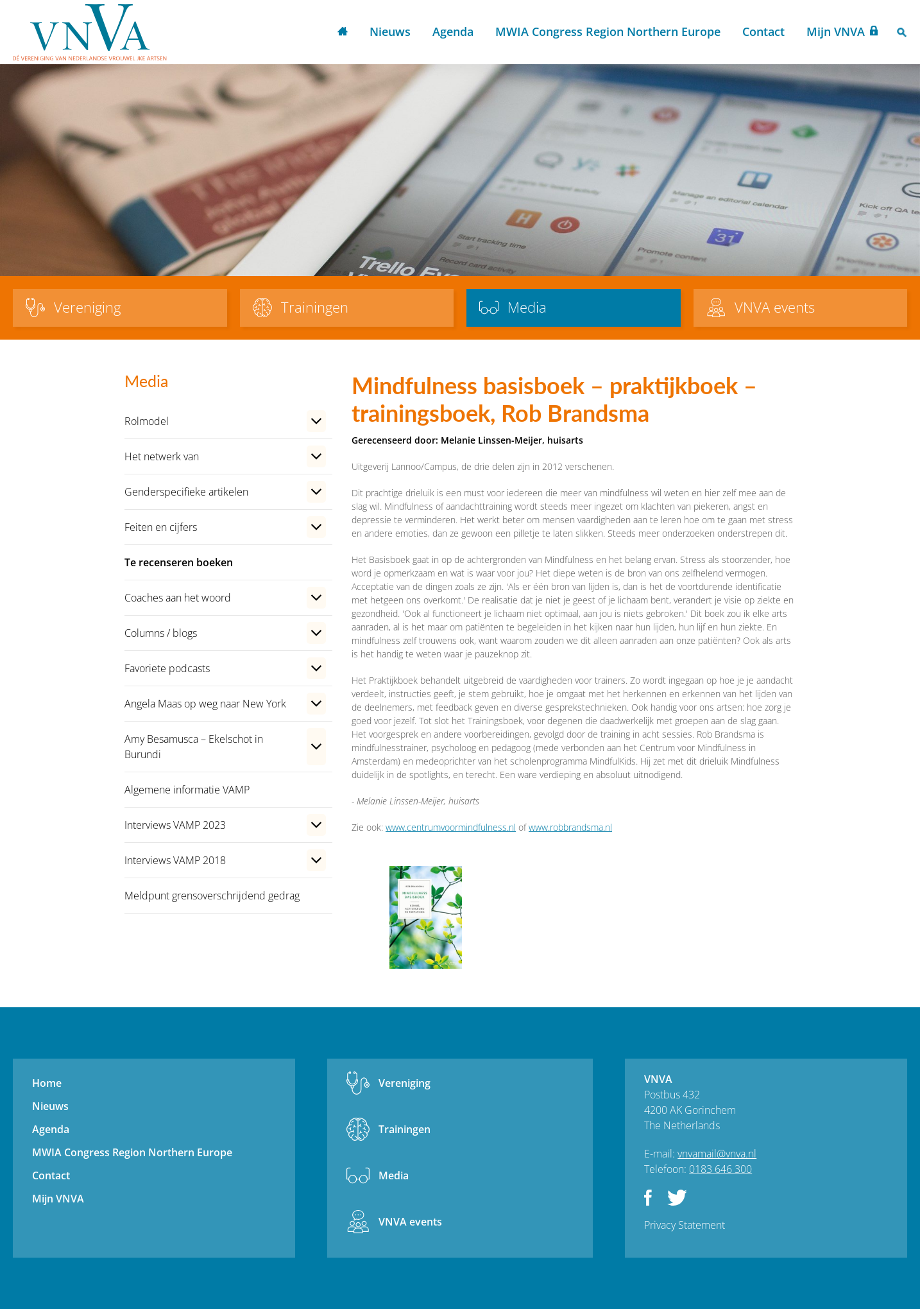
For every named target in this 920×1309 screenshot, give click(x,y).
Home (342, 32)
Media (394, 1175)
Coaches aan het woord (177, 598)
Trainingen (404, 1129)
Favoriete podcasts (167, 668)
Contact (763, 31)
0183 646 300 (720, 1169)
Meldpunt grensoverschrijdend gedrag (212, 896)
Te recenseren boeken (178, 562)
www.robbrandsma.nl (570, 827)
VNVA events (410, 1222)
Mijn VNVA (835, 31)
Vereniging (404, 1083)
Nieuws (390, 31)
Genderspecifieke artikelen (186, 492)
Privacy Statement (684, 1225)
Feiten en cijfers (160, 527)
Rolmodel (146, 421)
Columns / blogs (160, 633)
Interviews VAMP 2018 (175, 860)
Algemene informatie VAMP (187, 790)
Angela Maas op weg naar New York (205, 704)
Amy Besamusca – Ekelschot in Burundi (193, 746)
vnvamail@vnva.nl (716, 1154)
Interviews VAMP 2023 (175, 825)
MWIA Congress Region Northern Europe (607, 31)
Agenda (452, 31)
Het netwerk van (161, 456)
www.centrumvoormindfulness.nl (451, 827)
